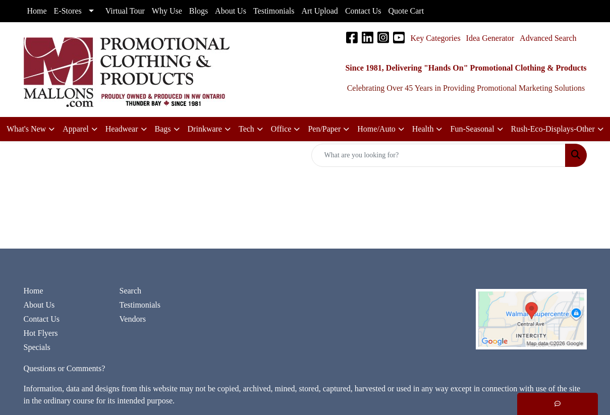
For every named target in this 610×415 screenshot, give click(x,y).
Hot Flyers (41, 333)
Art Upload (319, 11)
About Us (39, 305)
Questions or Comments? (64, 368)
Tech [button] (246, 129)
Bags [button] (163, 129)
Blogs (198, 11)
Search (131, 290)
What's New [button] (26, 129)
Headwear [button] (121, 129)
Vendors (133, 319)
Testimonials (140, 305)
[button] (285, 129)
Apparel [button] (76, 129)
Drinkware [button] (205, 129)
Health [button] (423, 129)
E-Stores (68, 11)
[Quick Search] (438, 155)
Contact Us (42, 319)
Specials (37, 347)
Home (33, 290)
